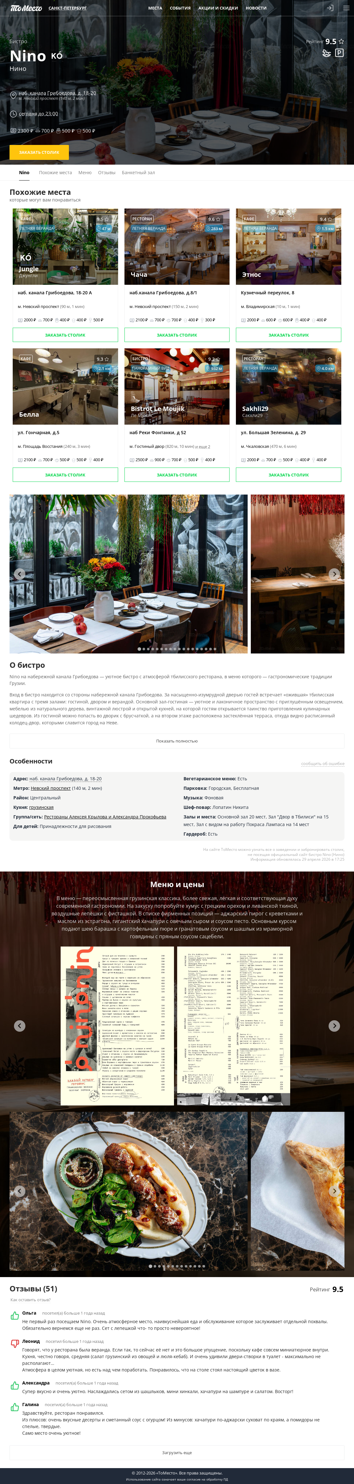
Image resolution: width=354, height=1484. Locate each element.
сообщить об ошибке (322, 763)
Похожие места (55, 172)
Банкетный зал (138, 172)
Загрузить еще (177, 1452)
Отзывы (107, 172)
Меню (85, 172)
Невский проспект (51, 788)
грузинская (41, 807)
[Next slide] (334, 574)
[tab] (139, 649)
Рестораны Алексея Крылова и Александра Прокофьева (105, 817)
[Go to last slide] (19, 574)
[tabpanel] (129, 574)
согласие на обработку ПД (207, 1479)
